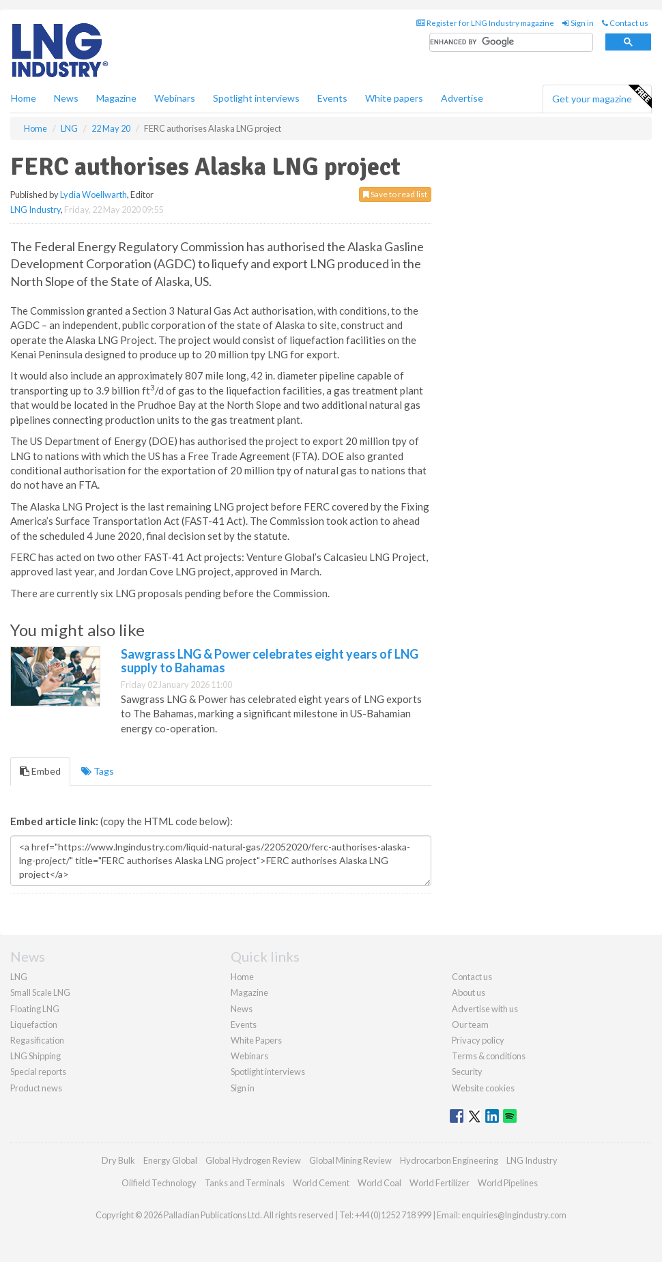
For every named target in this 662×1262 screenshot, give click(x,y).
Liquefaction (33, 1024)
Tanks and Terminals (245, 1182)
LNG (18, 976)
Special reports (38, 1071)
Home (23, 98)
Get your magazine (601, 97)
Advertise (462, 98)
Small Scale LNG (40, 992)
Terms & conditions (489, 1055)
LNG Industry (35, 209)
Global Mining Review (350, 1160)
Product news (36, 1087)
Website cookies (483, 1087)
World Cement (321, 1182)
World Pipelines (508, 1182)
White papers (394, 98)
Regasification (37, 1040)
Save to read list (395, 194)
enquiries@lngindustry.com (513, 1214)
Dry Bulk (118, 1160)
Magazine (116, 98)
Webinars (174, 98)
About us (468, 992)
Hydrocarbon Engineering (449, 1160)
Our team (470, 1024)
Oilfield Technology (159, 1182)
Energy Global (170, 1160)
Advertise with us (485, 1008)
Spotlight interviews (256, 98)
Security (467, 1071)
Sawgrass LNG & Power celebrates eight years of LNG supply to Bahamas (269, 660)
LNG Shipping (35, 1055)
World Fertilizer (439, 1182)
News (242, 1008)
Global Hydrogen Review (253, 1160)
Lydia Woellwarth (93, 194)
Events (332, 98)
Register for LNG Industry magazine (485, 22)
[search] (511, 43)
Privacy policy (478, 1040)
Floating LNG (34, 1008)
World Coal (379, 1182)
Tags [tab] (97, 771)
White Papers (256, 1040)
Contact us (625, 22)
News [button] (66, 98)
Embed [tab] (40, 771)
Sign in (578, 22)
